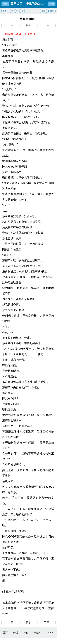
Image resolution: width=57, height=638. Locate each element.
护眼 (43, 11)
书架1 (37, 632)
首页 (5, 632)
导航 (52, 3)
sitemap (50, 632)
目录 (28, 25)
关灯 (52, 11)
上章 (10, 25)
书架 (5, 3)
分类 (15, 632)
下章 (46, 25)
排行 (26, 632)
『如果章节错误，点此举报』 (20, 34)
